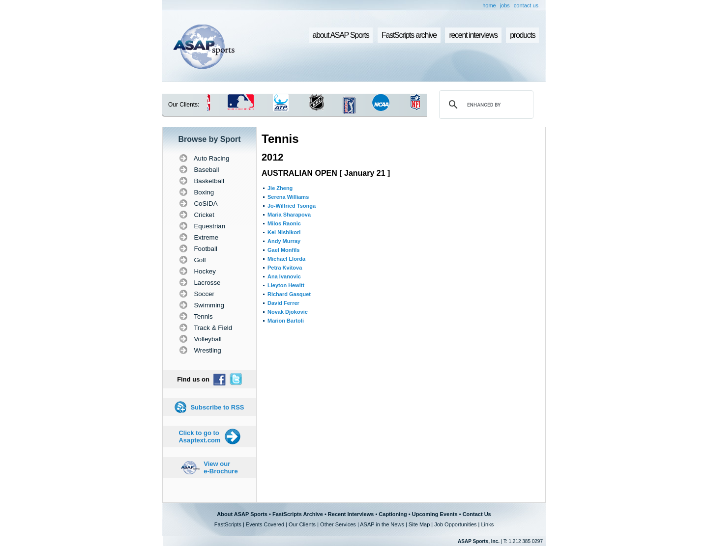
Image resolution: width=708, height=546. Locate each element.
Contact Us (477, 514)
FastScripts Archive (297, 514)
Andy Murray (283, 241)
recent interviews (473, 35)
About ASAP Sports (242, 514)
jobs (505, 5)
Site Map (419, 524)
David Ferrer (283, 303)
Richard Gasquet (289, 294)
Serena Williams (288, 197)
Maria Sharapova (289, 215)
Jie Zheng (280, 188)
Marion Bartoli (285, 321)
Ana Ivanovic (284, 276)
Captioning (393, 514)
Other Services (338, 524)
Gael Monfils (283, 250)
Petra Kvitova (284, 268)
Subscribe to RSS (217, 407)
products (522, 35)
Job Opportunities (455, 524)
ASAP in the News (382, 524)
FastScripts (227, 524)
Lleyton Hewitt (285, 285)
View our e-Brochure (220, 467)
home (489, 5)
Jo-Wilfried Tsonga (291, 206)
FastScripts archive (409, 35)
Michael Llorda (286, 259)
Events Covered (265, 524)
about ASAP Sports (341, 35)
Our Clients (302, 524)
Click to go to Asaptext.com (199, 436)
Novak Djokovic (287, 312)
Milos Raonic (284, 223)
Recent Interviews (351, 514)
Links (487, 524)
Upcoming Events (435, 514)
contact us (526, 5)
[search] (484, 104)
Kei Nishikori (283, 232)
